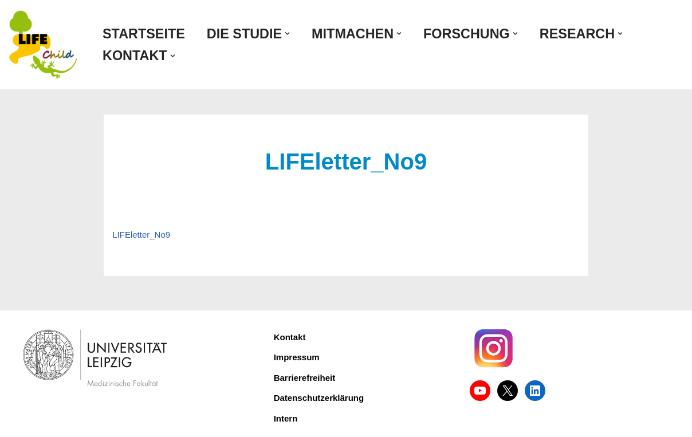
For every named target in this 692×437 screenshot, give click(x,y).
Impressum (297, 357)
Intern (286, 418)
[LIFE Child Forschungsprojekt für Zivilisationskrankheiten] (43, 44)
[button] (287, 33)
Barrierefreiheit (305, 378)
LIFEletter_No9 (141, 234)
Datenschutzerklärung (319, 398)
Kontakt (290, 337)
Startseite (144, 33)
